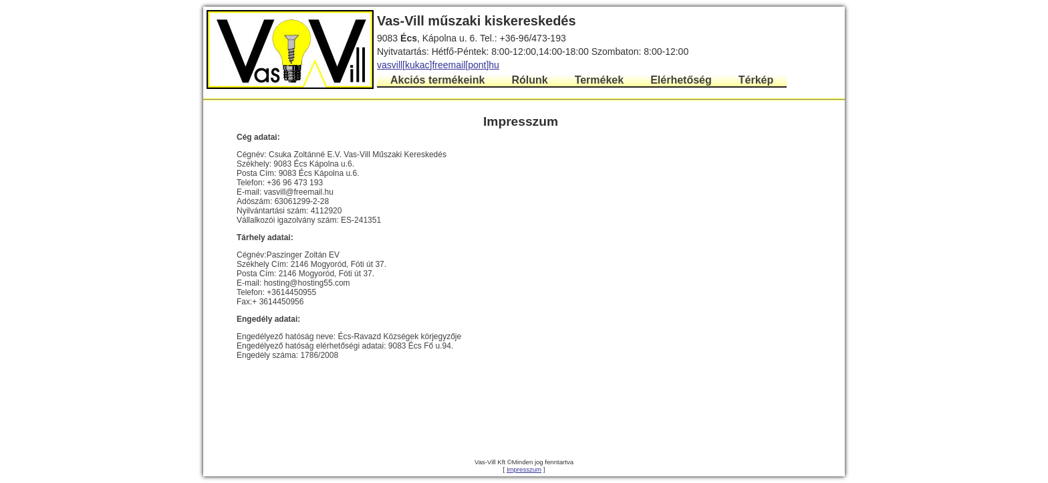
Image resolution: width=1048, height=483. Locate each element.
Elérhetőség (681, 80)
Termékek (599, 80)
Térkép (756, 80)
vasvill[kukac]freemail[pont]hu (438, 65)
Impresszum (524, 469)
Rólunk (529, 80)
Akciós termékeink (437, 80)
